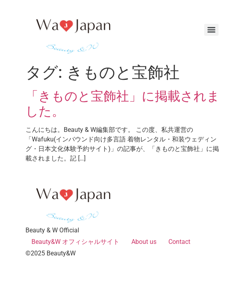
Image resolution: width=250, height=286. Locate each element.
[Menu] (211, 30)
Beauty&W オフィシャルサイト (75, 241)
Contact (179, 241)
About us (143, 241)
